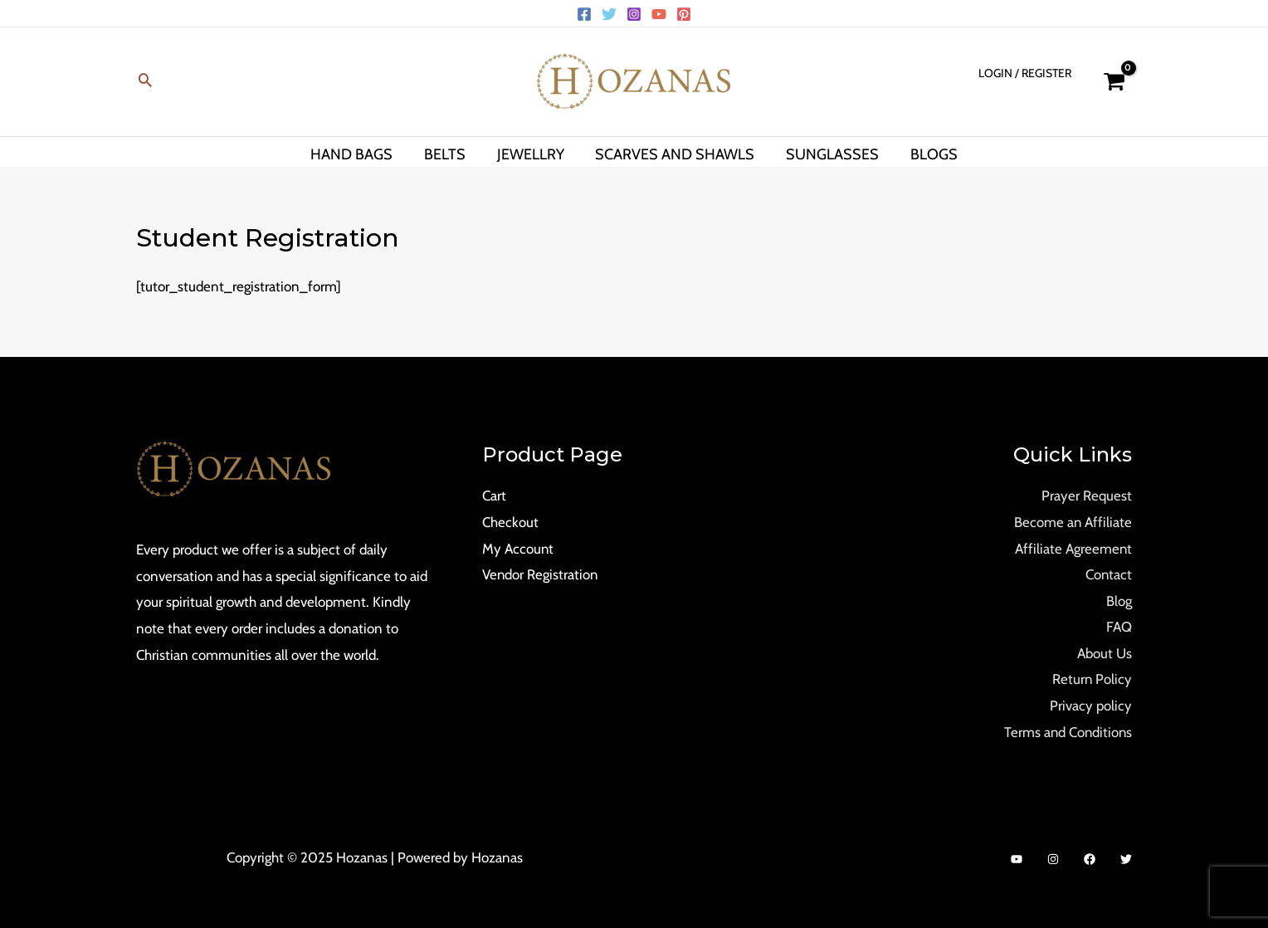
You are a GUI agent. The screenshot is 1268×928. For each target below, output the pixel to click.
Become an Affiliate (1072, 522)
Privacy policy (1091, 705)
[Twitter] (609, 14)
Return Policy (1091, 679)
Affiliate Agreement (1073, 548)
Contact (1108, 574)
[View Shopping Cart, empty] (1114, 82)
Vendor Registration (540, 574)
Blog (1119, 601)
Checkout (510, 522)
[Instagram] (634, 14)
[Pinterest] (683, 14)
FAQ (1119, 626)
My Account (518, 548)
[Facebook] (584, 14)
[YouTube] (658, 14)
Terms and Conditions (1067, 732)
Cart (494, 495)
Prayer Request (1086, 495)
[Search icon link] (145, 82)
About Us (1104, 653)
